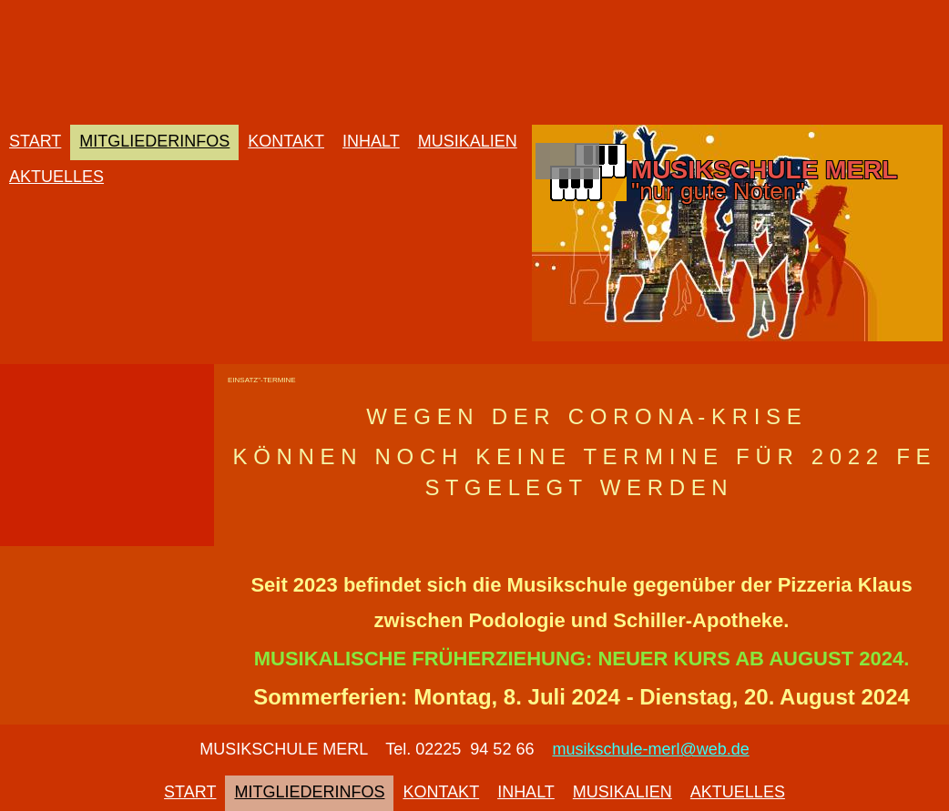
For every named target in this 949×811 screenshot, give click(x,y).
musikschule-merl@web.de (650, 749)
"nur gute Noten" (717, 191)
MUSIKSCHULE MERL (764, 170)
